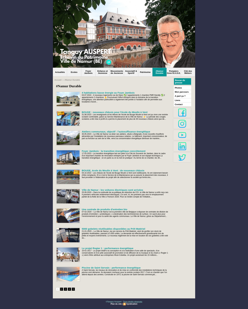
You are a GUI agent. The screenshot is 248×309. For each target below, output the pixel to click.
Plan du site (116, 304)
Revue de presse (180, 81)
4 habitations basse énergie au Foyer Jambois (106, 92)
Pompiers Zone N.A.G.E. (174, 72)
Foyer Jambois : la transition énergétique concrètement (111, 150)
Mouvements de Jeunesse (117, 72)
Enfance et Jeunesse (102, 72)
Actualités (60, 72)
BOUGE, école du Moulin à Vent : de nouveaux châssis (110, 170)
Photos (178, 87)
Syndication (131, 304)
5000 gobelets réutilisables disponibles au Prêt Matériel (111, 228)
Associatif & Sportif (131, 72)
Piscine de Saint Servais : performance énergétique (109, 267)
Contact (178, 103)
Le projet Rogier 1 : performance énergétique (105, 248)
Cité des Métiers (188, 72)
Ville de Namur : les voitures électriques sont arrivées (110, 189)
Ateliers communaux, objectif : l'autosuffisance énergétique (113, 131)
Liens (177, 99)
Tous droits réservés (132, 301)
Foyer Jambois (88, 72)
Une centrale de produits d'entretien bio (103, 209)
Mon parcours (181, 91)
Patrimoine (145, 72)
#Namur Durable (159, 72)
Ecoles (74, 72)
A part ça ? (180, 95)
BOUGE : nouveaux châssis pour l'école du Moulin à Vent (112, 111)
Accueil (57, 80)
